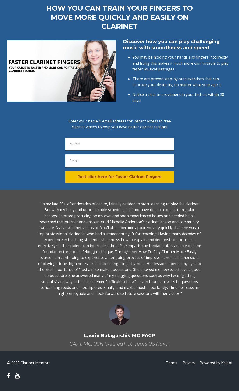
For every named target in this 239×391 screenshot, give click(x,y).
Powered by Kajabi (216, 362)
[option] (119, 270)
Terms (171, 362)
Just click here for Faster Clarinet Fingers (119, 177)
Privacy (189, 362)
